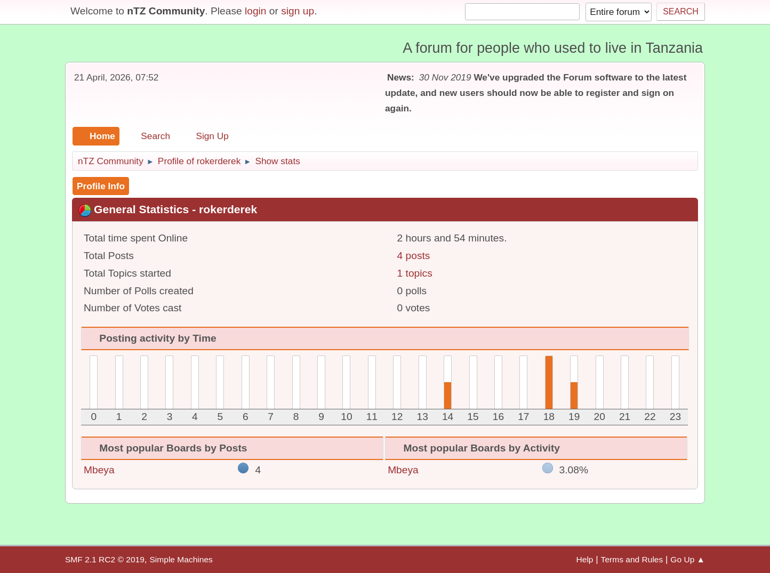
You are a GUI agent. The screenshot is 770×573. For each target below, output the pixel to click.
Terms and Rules (632, 559)
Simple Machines (180, 559)
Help (584, 559)
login (256, 11)
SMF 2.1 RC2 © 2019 (105, 559)
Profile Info (101, 186)
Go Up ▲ (687, 559)
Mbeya (99, 469)
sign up (297, 11)
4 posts (413, 255)
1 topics (414, 273)
